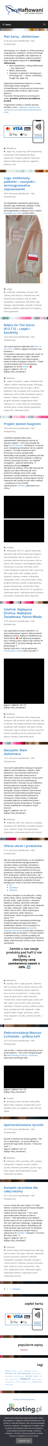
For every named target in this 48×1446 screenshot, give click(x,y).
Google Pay (20, 151)
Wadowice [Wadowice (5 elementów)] (24, 1382)
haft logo (39, 1250)
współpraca (37, 589)
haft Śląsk (28, 567)
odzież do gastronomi (13, 996)
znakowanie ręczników (13, 1174)
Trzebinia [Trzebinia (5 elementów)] (17, 1382)
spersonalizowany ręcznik (26, 1170)
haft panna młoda (34, 727)
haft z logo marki (11, 573)
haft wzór (30, 1253)
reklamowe (24, 308)
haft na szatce (10, 1253)
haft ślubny (30, 302)
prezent (7, 733)
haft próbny (35, 1101)
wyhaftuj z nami (27, 1108)
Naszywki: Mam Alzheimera (15, 752)
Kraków (25, 576)
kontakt (25, 366)
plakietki (15, 308)
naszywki (29, 305)
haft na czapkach (25, 557)
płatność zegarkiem (30, 161)
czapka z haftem (11, 384)
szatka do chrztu (16, 1266)
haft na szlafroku (33, 720)
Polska (39, 579)
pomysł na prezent (36, 730)
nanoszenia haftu (28, 579)
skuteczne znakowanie (31, 404)
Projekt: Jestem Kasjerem (22, 424)
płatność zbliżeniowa (12, 161)
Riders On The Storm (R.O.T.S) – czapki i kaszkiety (19, 328)
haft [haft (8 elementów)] (14, 1373)
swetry (36, 1012)
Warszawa (14, 589)
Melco (17, 579)
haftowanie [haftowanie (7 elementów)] (28, 1376)
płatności (7, 164)
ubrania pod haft (34, 733)
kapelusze (35, 990)
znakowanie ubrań (21, 410)
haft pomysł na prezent (13, 567)
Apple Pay (11, 151)
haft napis (21, 1253)
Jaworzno (24, 1256)
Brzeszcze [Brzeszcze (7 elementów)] (8, 1371)
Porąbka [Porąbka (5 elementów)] (34, 1379)
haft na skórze (19, 720)
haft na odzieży (10, 987)
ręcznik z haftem (31, 1164)
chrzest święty (12, 1250)
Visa (14, 164)
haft (14, 554)
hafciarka (25, 1101)
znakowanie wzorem (12, 1276)
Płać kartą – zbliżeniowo (21, 36)
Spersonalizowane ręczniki (24, 1125)
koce (6, 993)
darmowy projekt (26, 384)
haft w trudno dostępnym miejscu (28, 394)
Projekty (10, 547)
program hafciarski (11, 400)
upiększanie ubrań (16, 1269)
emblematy (20, 292)
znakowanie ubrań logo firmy (26, 596)
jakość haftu (9, 1105)
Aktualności (11, 148)
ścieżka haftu (28, 586)
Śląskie (6, 589)
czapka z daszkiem (14, 381)
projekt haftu (29, 1105)
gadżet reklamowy (32, 550)
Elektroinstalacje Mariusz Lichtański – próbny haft (22, 1034)
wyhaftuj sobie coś (11, 1108)
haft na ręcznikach (27, 560)
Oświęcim (18, 158)
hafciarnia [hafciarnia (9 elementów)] (8, 1373)
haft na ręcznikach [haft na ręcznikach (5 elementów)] (19, 1376)
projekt (23, 583)
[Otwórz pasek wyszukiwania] (44, 24)
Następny (17, 1289)
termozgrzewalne (11, 311)
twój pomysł (29, 1266)
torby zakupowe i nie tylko (14, 1016)
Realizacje (11, 378)
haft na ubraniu (33, 391)
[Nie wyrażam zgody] (45, 1430)
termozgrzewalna (30, 829)
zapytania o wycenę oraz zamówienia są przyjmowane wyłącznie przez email (23, 109)
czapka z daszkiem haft (32, 381)
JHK (10, 885)
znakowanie (9, 832)
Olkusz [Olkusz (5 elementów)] (17, 1379)
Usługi (9, 289)
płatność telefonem (31, 158)
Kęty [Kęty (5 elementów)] (41, 1376)
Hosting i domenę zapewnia (24, 1399)
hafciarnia (8, 554)
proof (38, 1105)
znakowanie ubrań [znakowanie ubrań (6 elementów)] (36, 1382)
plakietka (7, 308)
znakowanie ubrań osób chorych (28, 832)
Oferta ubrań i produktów (23, 846)
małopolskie (24, 397)
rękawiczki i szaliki (32, 1009)
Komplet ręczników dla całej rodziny (21, 1189)
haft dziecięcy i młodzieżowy (23, 295)
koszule (12, 993)
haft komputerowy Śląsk (25, 155)
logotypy (7, 305)
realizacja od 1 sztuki (12, 404)
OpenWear (13, 887)
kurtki (38, 993)
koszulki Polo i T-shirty (25, 993)
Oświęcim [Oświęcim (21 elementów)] (25, 1378)
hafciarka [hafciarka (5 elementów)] (34, 1371)
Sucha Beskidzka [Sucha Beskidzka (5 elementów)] (9, 1382)
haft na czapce (26, 388)
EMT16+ (20, 550)
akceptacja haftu (13, 1101)
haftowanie (8, 730)
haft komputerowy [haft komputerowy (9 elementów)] (24, 1373)
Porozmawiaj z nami (12, 651)
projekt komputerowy (13, 586)
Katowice (16, 576)
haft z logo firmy (36, 570)
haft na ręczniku (22, 1161)
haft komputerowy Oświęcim (29, 554)
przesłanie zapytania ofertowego (20, 929)
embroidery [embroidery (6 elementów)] (27, 1371)
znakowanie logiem (33, 1269)
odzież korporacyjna (24, 999)
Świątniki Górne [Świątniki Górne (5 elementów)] (9, 1384)
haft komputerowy (11, 388)
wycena (7, 736)
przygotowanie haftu (29, 400)
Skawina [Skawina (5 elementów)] (39, 1379)
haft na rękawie (19, 391)
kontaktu (21, 485)
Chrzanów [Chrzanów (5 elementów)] (20, 1371)
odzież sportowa (33, 1003)
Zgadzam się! (24, 1440)
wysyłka (14, 736)
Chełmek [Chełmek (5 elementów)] (14, 1371)
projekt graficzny (34, 583)
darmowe (11, 717)
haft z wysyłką (25, 573)
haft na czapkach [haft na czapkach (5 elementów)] (36, 1373)
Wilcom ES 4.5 (26, 589)
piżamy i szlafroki (30, 1006)
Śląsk (37, 586)
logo (38, 302)
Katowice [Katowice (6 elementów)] (35, 1376)
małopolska (34, 576)
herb (22, 822)
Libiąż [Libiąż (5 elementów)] (6, 1379)
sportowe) (28, 1012)
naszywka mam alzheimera (15, 826)
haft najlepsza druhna (22, 723)
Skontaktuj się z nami (13, 213)
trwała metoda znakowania (29, 407)
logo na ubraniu (20, 730)
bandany (10, 983)
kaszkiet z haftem (11, 397)
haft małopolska (10, 557)
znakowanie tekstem (12, 1272)
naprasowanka (18, 305)
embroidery (11, 550)
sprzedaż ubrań (10, 407)
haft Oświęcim (16, 563)
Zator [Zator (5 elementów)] (29, 1382)
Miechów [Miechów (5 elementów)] (11, 1379)
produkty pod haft (18, 733)
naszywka (38, 822)
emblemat (11, 292)
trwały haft (8, 410)
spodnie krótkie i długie (13, 1012)
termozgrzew (35, 308)
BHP (16, 983)
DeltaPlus (13, 890)
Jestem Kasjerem (16, 445)
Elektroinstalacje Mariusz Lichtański (21, 1055)
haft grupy (38, 384)
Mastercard (8, 158)
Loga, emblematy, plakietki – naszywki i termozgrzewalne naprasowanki (19, 183)
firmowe (29, 292)
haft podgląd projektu (32, 563)
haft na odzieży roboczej (28, 987)
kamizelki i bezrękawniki (13, 990)
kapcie (27, 990)
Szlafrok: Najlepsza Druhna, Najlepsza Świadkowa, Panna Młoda (23, 613)
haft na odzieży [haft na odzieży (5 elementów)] (9, 1376)
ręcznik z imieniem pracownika (16, 1167)
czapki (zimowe (25, 983)
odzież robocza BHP (16, 1003)
